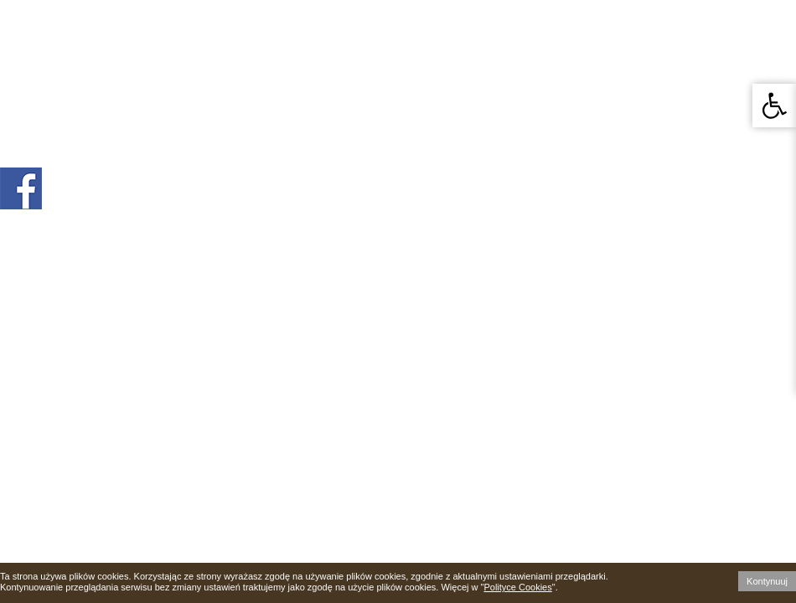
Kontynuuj (767, 581)
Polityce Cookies (517, 587)
